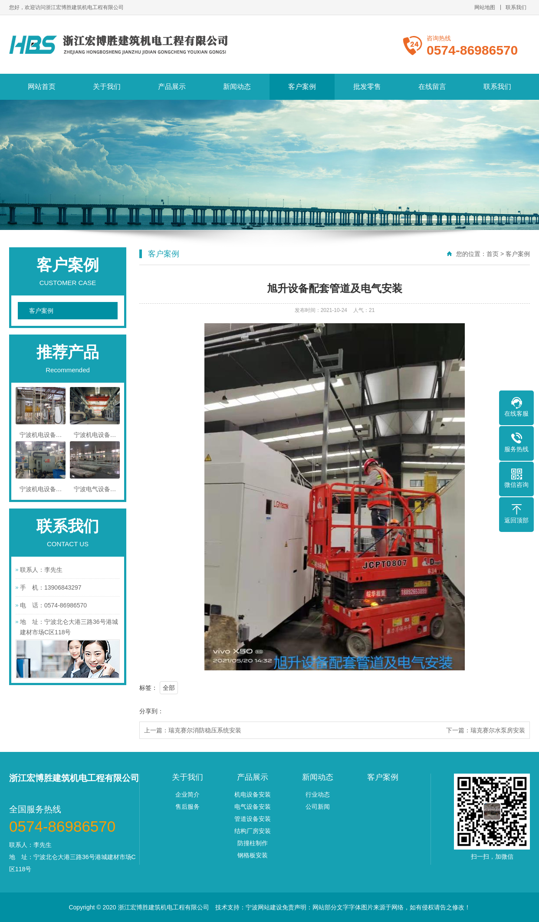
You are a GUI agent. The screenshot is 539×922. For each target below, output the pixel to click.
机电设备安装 (252, 794)
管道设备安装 (252, 819)
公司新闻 (318, 807)
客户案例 (302, 86)
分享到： (151, 711)
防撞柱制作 (252, 843)
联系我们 (516, 7)
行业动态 (318, 794)
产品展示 (172, 86)
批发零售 (367, 86)
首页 (492, 253)
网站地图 (484, 7)
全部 (169, 687)
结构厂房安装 (252, 831)
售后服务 (187, 807)
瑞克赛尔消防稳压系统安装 (204, 730)
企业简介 (187, 794)
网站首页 (42, 86)
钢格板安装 (252, 855)
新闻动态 (237, 86)
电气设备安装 (252, 807)
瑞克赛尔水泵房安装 (497, 730)
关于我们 (107, 86)
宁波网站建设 (264, 907)
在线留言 (432, 86)
